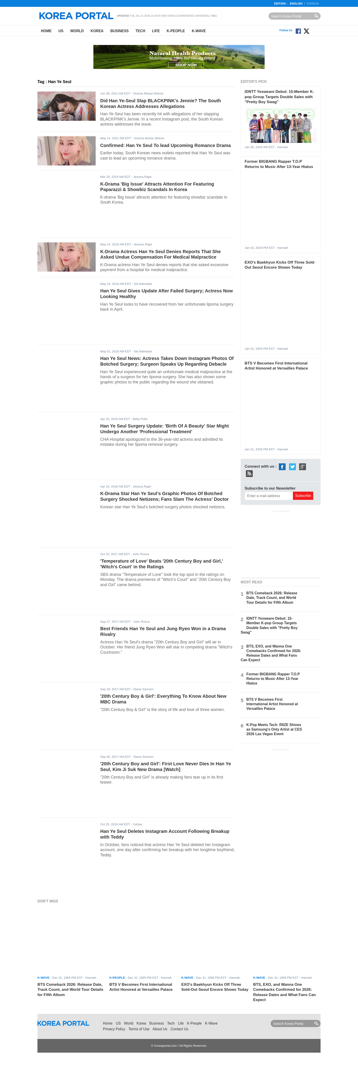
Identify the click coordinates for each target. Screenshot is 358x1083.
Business (119, 31)
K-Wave (199, 31)
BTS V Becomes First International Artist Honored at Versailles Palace (272, 704)
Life (156, 31)
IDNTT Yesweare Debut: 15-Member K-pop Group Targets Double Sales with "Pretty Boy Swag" (279, 96)
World (77, 31)
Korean (313, 3)
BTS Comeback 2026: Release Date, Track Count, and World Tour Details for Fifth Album (271, 597)
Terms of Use (139, 1029)
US (60, 31)
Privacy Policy (114, 1029)
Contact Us (179, 1029)
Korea (97, 31)
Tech (140, 31)
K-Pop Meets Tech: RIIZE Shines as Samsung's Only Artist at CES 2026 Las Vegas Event (274, 729)
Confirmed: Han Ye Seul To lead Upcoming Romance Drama (165, 145)
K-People (176, 31)
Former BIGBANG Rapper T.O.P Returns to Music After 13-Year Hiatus (273, 678)
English (296, 3)
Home (46, 31)
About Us (160, 1029)
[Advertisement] (280, 543)
